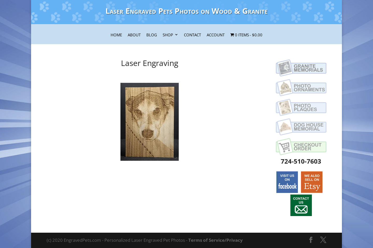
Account (216, 35)
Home (116, 35)
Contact (192, 35)
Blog (151, 35)
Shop (168, 35)
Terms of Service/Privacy (215, 240)
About (134, 35)
